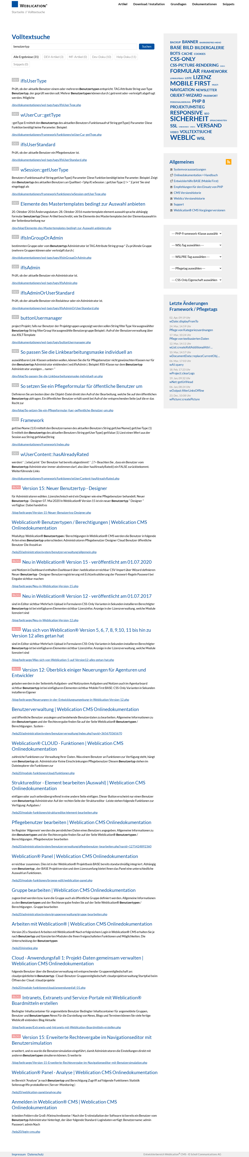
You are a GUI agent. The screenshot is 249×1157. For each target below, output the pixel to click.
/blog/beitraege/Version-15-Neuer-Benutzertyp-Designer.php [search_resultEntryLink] (51, 512)
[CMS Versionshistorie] (185, 193)
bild (188, 47)
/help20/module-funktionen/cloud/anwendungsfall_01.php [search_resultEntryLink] (48, 987)
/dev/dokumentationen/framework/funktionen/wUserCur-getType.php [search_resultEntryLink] (57, 134)
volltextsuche (196, 131)
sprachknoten (218, 120)
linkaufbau (177, 78)
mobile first (190, 83)
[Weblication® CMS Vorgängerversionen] (197, 210)
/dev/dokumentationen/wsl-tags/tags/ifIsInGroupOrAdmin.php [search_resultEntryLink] (51, 257)
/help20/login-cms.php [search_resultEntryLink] (26, 1131)
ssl (173, 125)
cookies (199, 53)
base (176, 47)
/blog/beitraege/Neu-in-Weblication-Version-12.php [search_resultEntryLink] (45, 620)
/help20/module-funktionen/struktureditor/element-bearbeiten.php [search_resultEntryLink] (55, 812)
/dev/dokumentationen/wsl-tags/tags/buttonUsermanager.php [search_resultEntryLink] (51, 342)
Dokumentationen (204, 4)
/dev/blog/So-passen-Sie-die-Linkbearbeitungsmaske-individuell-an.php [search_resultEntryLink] (57, 376)
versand (209, 125)
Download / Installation (149, 4)
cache (187, 54)
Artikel (122, 4)
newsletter (206, 90)
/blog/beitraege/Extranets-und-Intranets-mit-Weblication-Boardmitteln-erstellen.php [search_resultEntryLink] (66, 1027)
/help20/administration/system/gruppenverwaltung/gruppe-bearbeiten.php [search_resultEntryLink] (59, 914)
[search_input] (74, 46)
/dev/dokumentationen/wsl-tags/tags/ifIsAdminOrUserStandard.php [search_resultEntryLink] (55, 308)
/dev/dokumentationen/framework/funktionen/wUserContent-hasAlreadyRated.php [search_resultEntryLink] (65, 478)
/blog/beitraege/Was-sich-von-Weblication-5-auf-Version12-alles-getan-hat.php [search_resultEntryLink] (63, 660)
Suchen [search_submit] (146, 46)
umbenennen (184, 127)
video (174, 132)
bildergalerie (209, 47)
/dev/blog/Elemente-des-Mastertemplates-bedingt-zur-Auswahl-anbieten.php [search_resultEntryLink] (61, 228)
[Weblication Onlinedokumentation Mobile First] (193, 181)
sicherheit (189, 118)
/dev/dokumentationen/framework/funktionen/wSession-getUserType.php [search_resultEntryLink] (59, 194)
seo (206, 113)
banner (190, 41)
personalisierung (180, 102)
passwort (211, 95)
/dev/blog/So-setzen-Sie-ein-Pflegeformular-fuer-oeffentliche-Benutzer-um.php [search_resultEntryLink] (62, 410)
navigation (182, 89)
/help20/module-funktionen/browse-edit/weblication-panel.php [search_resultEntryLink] (52, 880)
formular (185, 70)
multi (215, 85)
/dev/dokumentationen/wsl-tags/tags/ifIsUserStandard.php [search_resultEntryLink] (49, 160)
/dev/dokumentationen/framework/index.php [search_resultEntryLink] (40, 444)
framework (214, 71)
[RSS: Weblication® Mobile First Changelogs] (187, 198)
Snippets (228, 4)
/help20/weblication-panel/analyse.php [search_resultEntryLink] (36, 1092)
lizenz (202, 77)
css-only (182, 58)
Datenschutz (35, 1154)
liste (188, 78)
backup (175, 42)
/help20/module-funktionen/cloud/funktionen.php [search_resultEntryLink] (43, 773)
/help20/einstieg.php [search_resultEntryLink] (25, 948)
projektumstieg (187, 106)
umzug (192, 127)
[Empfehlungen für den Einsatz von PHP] (196, 187)
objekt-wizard (186, 95)
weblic (182, 137)
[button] (228, 162)
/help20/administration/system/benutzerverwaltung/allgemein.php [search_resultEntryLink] (54, 552)
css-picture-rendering (194, 65)
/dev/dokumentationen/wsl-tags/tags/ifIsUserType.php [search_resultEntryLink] (46, 105)
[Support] (176, 204)
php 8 (198, 100)
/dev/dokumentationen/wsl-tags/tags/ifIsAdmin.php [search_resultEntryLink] (44, 283)
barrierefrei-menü (210, 42)
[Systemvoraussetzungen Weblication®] (187, 169)
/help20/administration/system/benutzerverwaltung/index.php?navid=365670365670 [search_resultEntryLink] (67, 733)
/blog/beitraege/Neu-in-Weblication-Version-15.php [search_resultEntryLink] (45, 586)
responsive (186, 112)
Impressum (19, 1154)
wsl (201, 138)
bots (175, 53)
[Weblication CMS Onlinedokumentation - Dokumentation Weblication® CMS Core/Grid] (193, 175)
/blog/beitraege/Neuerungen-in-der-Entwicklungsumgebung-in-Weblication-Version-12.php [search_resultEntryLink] (70, 699)
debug (222, 66)
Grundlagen (178, 4)
